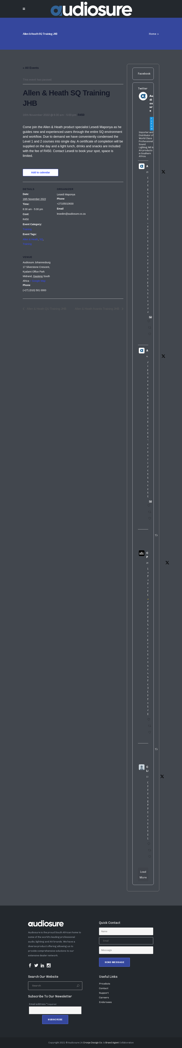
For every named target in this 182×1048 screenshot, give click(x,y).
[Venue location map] (75, 274)
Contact (103, 988)
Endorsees (105, 1002)
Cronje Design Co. (93, 1042)
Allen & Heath (30, 239)
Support (104, 992)
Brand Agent (112, 1042)
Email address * (42, 1004)
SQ (41, 239)
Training (27, 229)
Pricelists (104, 983)
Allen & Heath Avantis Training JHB (97, 308)
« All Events (31, 67)
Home (152, 33)
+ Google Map (38, 280)
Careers (104, 997)
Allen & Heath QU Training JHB (46, 308)
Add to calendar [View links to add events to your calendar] (40, 172)
